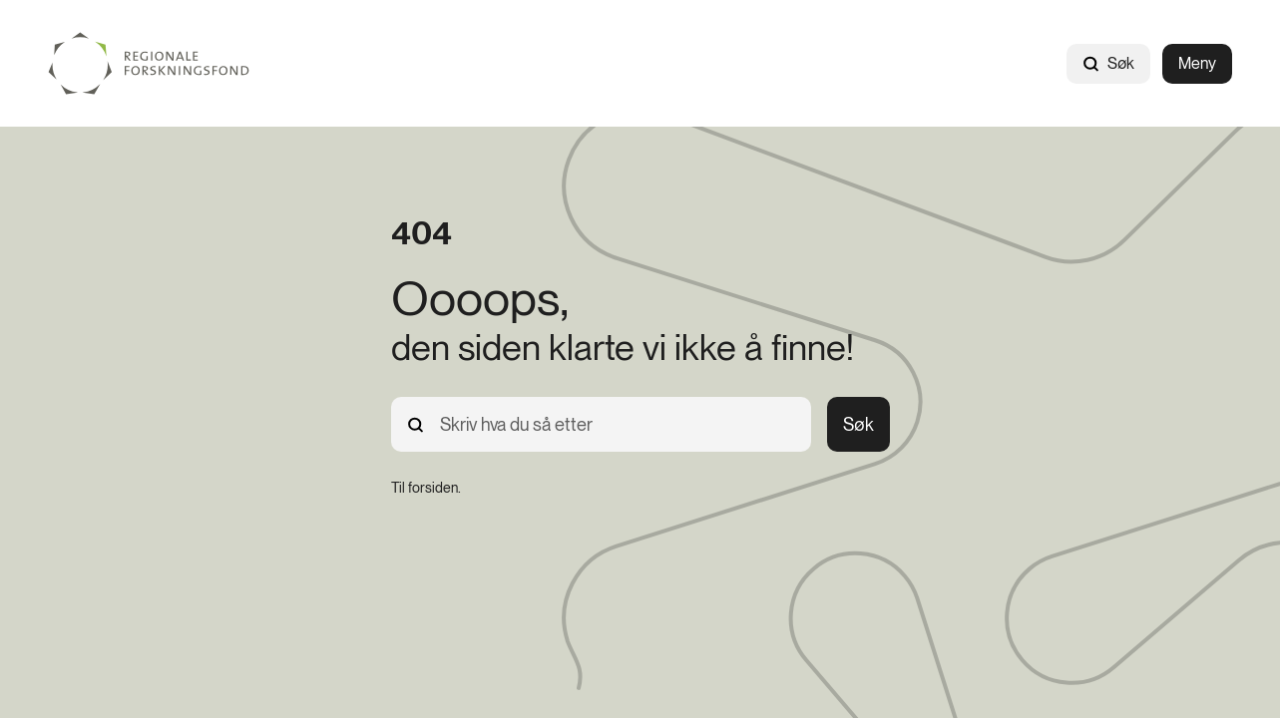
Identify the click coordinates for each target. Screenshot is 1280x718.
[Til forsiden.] (426, 488)
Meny (1197, 63)
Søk (1108, 63)
